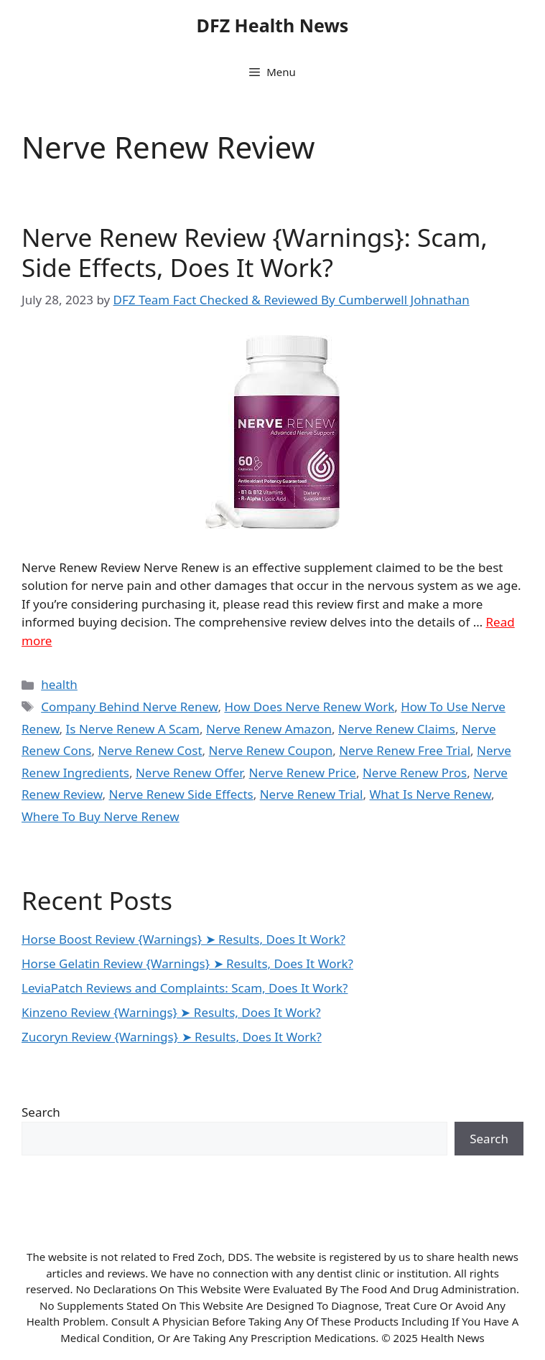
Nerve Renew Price (302, 772)
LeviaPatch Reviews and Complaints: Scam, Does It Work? (185, 988)
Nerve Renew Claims (396, 729)
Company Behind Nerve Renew (129, 706)
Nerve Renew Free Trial (404, 750)
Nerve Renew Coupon (271, 750)
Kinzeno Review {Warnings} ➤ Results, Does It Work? (171, 1012)
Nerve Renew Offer (189, 772)
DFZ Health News (273, 25)
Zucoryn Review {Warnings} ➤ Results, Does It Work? (172, 1036)
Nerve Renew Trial (311, 794)
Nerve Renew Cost (150, 750)
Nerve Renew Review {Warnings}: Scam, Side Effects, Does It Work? (255, 252)
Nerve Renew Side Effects (180, 794)
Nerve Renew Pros (415, 772)
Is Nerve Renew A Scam (133, 729)
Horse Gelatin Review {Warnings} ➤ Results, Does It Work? (187, 963)
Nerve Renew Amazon (269, 729)
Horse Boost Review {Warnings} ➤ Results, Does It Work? (183, 939)
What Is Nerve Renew (430, 794)
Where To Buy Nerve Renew (101, 816)
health (59, 684)
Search (41, 1112)
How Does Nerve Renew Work (309, 706)
